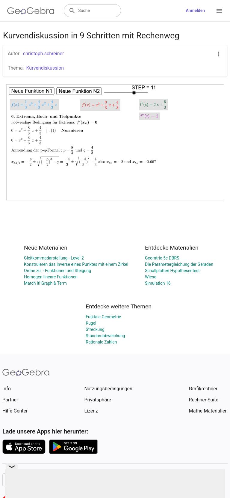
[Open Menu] (219, 10)
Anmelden (195, 10)
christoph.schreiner (43, 53)
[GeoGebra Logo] (30, 10)
